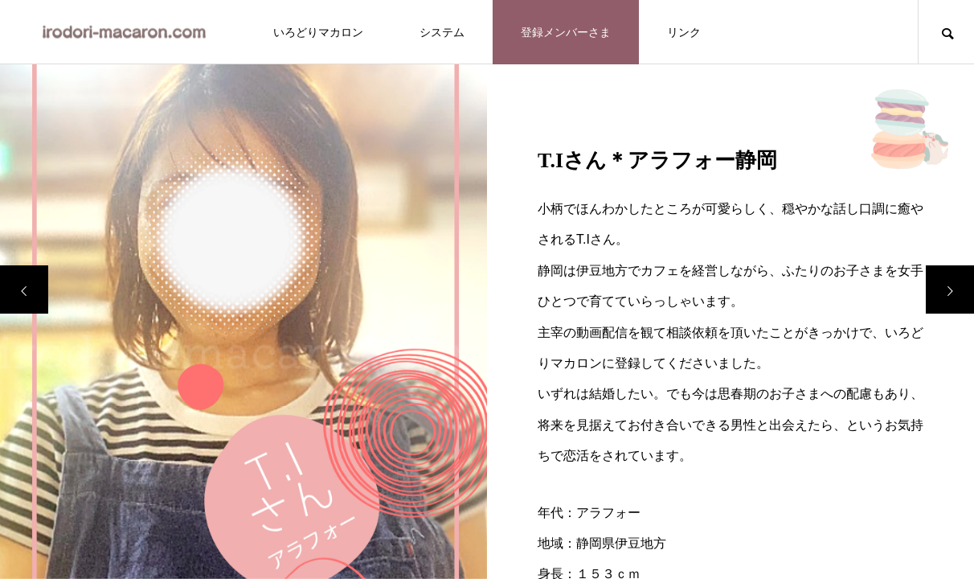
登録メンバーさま (566, 32)
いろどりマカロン (318, 32)
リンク (684, 32)
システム (441, 32)
